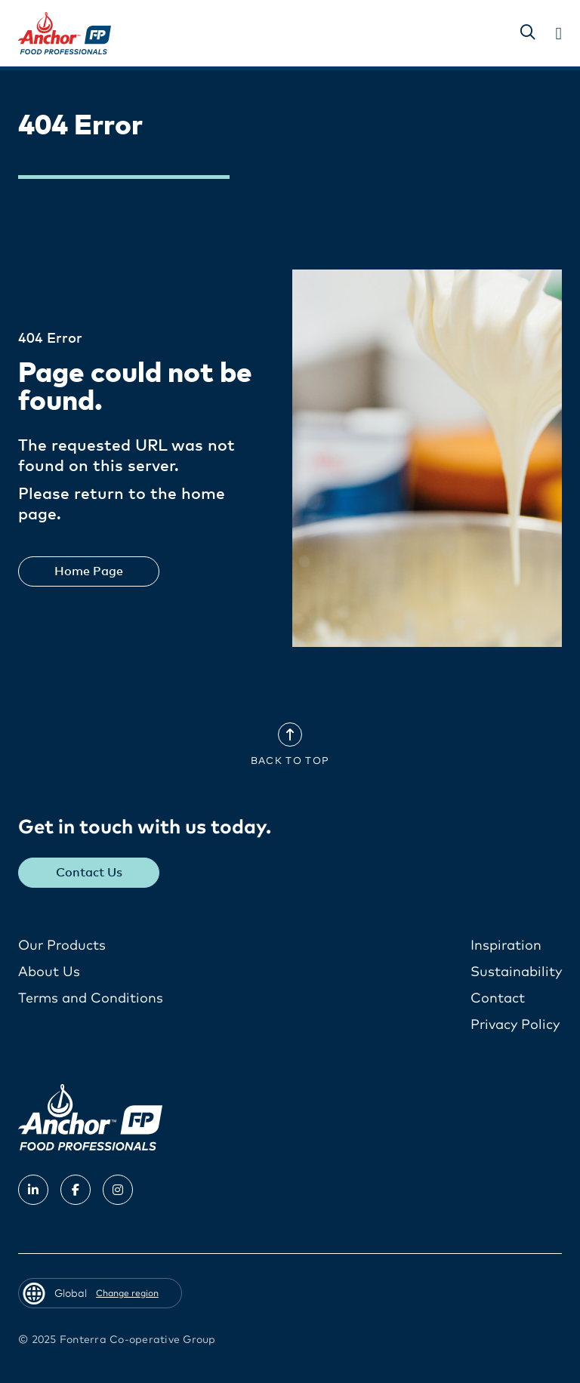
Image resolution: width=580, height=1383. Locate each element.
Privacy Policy (515, 1025)
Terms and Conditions (90, 999)
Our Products (62, 946)
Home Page (88, 571)
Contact (497, 999)
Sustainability (516, 972)
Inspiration (505, 946)
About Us (49, 972)
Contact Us (89, 873)
